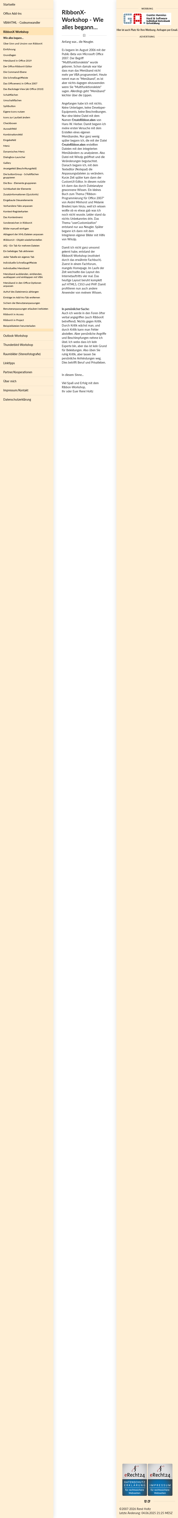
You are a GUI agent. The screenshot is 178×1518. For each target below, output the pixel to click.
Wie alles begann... (13, 38)
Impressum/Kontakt (15, 390)
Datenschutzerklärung (17, 399)
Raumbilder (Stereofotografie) (22, 354)
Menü (6, 145)
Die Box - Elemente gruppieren (19, 183)
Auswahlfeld (10, 128)
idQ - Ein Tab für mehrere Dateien (21, 245)
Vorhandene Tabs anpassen (18, 205)
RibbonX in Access (13, 314)
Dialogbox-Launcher (14, 157)
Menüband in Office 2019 (17, 60)
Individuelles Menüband (16, 268)
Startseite (9, 4)
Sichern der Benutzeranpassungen (21, 303)
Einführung (9, 49)
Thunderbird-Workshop (18, 344)
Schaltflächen (10, 94)
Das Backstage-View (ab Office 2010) (23, 89)
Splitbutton (9, 106)
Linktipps (9, 363)
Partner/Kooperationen (17, 372)
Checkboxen (10, 123)
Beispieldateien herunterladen (19, 325)
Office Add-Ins (12, 13)
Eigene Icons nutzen (14, 111)
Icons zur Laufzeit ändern (16, 117)
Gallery (7, 162)
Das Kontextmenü (13, 217)
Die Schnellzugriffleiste (15, 77)
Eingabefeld (9, 140)
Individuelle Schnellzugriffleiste (20, 262)
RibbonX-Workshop (16, 32)
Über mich (9, 381)
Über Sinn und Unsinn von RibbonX (22, 43)
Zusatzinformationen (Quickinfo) (20, 194)
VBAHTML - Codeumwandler (21, 22)
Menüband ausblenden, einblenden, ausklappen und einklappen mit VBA (23, 275)
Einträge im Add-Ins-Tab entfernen (21, 297)
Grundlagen (9, 55)
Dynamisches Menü (14, 151)
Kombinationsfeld (13, 134)
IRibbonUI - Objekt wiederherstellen (22, 239)
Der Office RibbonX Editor (17, 66)
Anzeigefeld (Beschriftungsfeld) (20, 168)
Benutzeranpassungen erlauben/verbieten (25, 308)
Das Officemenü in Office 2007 (20, 83)
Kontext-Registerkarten (15, 211)
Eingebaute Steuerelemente (18, 200)
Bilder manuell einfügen (16, 228)
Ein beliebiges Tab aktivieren (18, 251)
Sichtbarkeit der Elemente (17, 188)
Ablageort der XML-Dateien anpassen (23, 234)
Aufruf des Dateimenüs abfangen (21, 291)
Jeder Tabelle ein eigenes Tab (18, 256)
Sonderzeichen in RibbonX (17, 222)
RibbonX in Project (13, 320)
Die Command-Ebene (14, 71)
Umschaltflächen (12, 100)
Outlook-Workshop (15, 335)
